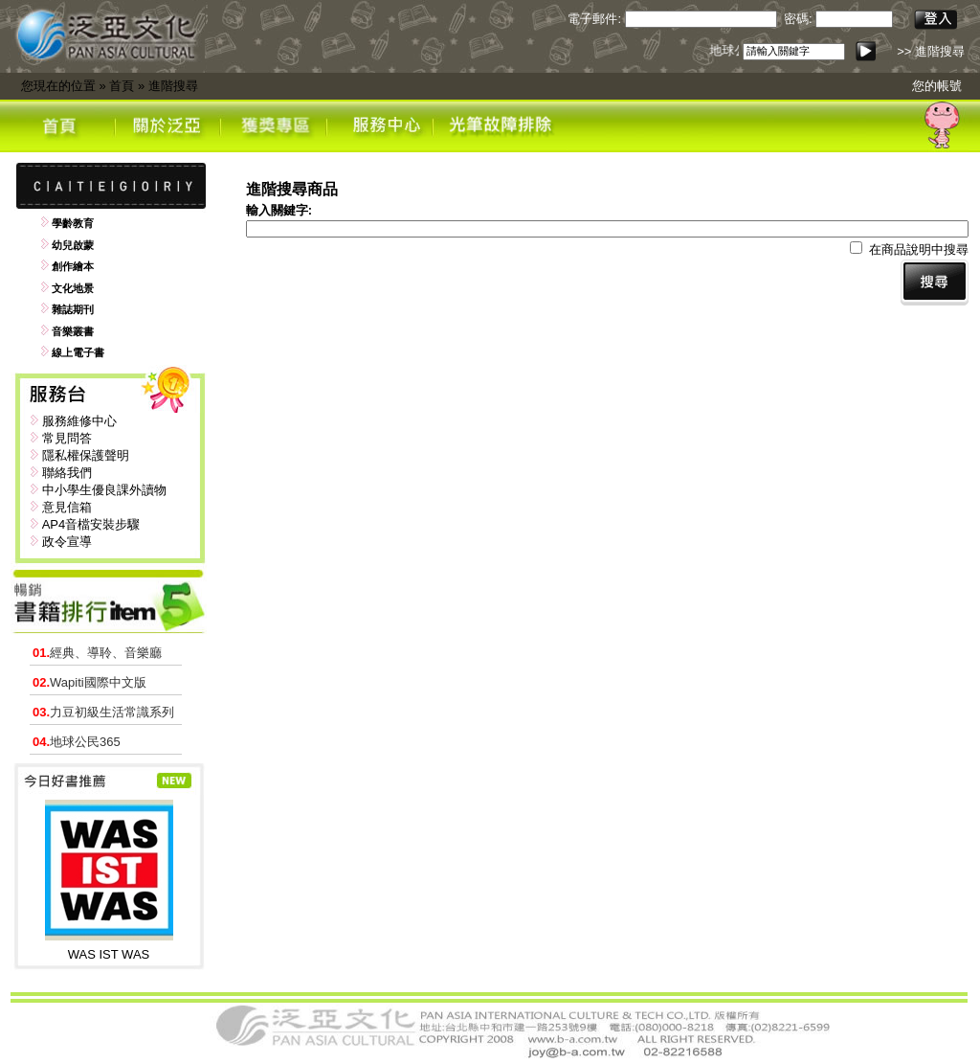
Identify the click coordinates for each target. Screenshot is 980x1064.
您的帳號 (937, 86)
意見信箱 (67, 507)
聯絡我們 (67, 472)
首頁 (121, 86)
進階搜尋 (173, 86)
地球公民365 (77, 742)
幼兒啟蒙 (73, 245)
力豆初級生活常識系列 (103, 712)
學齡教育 (73, 223)
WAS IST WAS (108, 954)
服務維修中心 (79, 421)
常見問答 (67, 438)
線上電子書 (78, 352)
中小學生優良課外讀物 (104, 490)
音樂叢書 (73, 331)
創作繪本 (73, 266)
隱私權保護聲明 (85, 455)
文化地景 (73, 288)
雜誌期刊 (73, 309)
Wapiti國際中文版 (89, 682)
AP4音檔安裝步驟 (91, 524)
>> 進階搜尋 (931, 51)
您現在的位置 (58, 86)
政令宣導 (67, 541)
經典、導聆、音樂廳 (97, 652)
